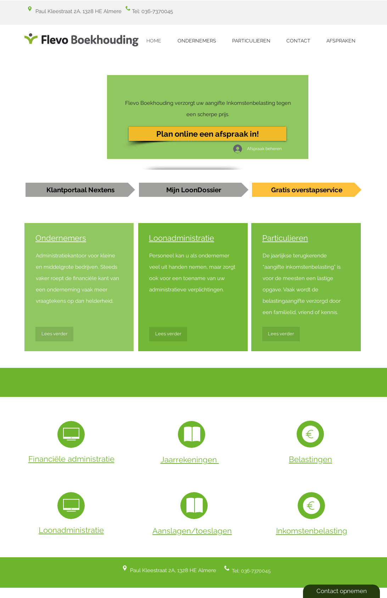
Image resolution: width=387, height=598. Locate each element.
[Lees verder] (54, 334)
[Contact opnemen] (341, 591)
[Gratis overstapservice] (306, 190)
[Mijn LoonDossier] (193, 190)
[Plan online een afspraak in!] (207, 134)
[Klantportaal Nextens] (80, 190)
